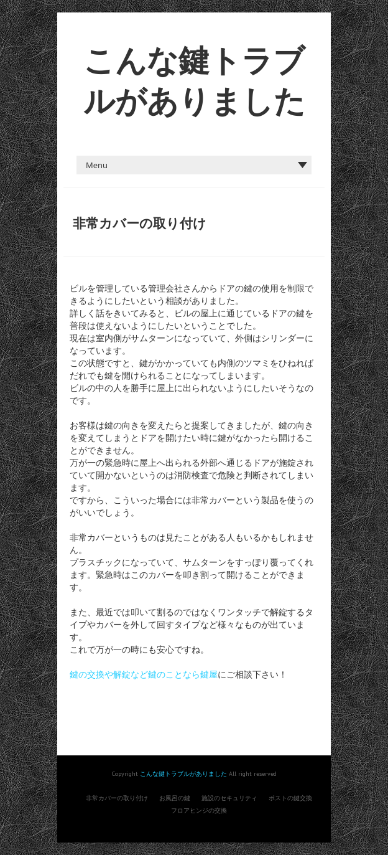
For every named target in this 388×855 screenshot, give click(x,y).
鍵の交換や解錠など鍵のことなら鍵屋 (144, 674)
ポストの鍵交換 (290, 798)
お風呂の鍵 (174, 798)
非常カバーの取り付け (117, 798)
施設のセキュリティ (229, 798)
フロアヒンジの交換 (199, 810)
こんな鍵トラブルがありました (183, 774)
